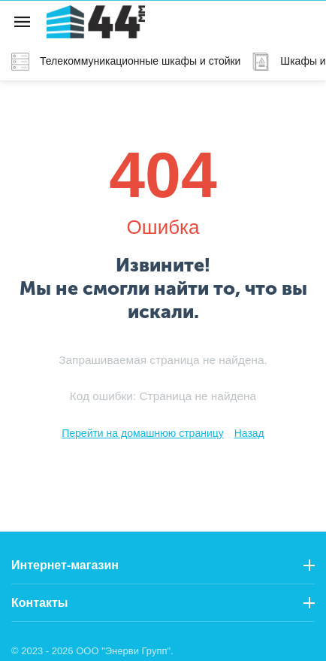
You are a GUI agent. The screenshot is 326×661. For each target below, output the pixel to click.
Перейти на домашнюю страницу (143, 433)
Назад (249, 433)
